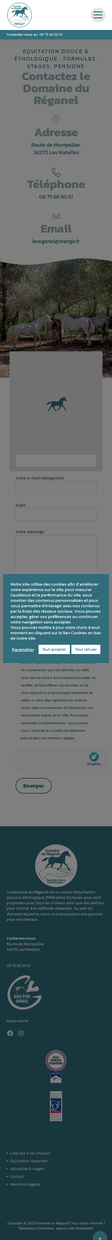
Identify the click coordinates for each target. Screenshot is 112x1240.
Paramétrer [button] (23, 649)
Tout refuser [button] (86, 649)
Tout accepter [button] (54, 649)
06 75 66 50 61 (51, 34)
